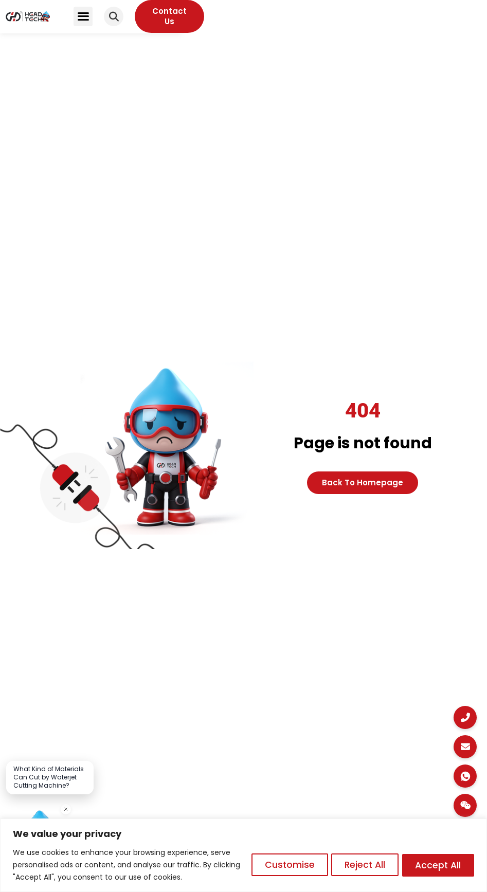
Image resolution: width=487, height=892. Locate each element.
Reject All (357, 864)
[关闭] (66, 809)
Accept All (435, 864)
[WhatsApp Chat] (465, 776)
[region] (243, 855)
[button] (370, 22)
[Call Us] (465, 717)
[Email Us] (465, 746)
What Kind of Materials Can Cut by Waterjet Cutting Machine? (48, 777)
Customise (276, 864)
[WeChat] (465, 805)
